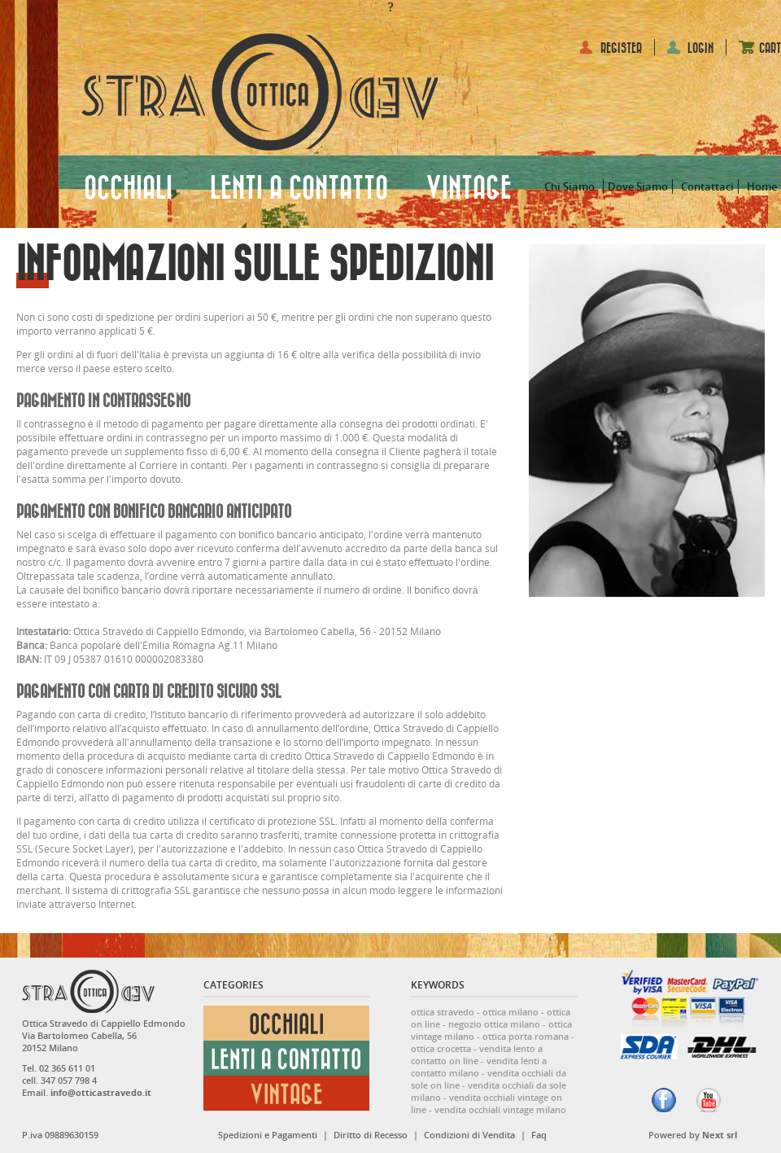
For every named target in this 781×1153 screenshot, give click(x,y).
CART (770, 48)
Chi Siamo (569, 186)
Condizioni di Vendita (469, 1135)
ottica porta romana (525, 1036)
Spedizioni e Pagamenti (267, 1135)
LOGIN (700, 48)
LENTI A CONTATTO (299, 188)
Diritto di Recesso (371, 1135)
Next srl (719, 1135)
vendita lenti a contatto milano (479, 1066)
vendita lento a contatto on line (477, 1054)
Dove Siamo (638, 186)
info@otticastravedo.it (100, 1092)
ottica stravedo (442, 1012)
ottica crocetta (441, 1048)
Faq (539, 1135)
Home (762, 186)
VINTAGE (468, 188)
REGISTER (621, 48)
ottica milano (510, 1012)
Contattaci (707, 186)
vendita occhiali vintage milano (500, 1109)
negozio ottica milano (494, 1024)
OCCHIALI (128, 188)
